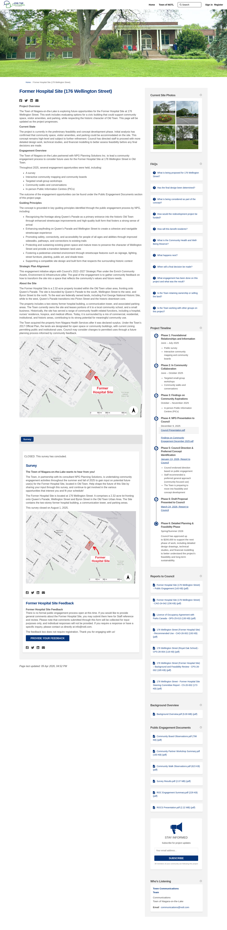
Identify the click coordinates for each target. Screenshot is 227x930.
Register (218, 4)
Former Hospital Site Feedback (50, 603)
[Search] (189, 4)
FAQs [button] (176, 164)
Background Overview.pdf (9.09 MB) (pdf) (177, 714)
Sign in (209, 4)
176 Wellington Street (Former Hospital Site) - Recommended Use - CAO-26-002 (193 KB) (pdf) (176, 633)
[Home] (152, 4)
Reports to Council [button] (176, 576)
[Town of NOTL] (166, 4)
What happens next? (167, 255)
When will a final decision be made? (174, 266)
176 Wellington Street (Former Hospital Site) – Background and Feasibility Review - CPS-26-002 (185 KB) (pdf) (176, 666)
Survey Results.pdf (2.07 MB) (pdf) (174, 781)
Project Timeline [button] (176, 328)
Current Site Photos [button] (176, 95)
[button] (21, 100)
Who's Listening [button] (176, 881)
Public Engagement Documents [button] (176, 727)
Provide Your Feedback (48, 638)
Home (28, 82)
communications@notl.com (175, 907)
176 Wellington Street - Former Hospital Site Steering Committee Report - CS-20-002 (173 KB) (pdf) (176, 685)
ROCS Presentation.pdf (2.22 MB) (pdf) (176, 807)
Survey (27, 439)
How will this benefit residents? (172, 229)
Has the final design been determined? (176, 187)
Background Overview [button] (176, 705)
